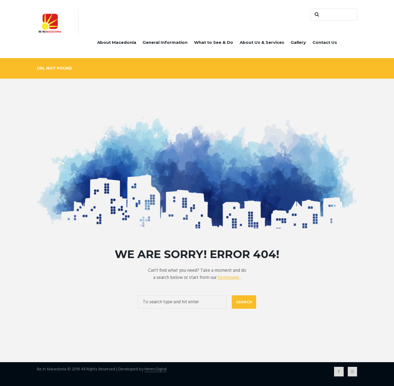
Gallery (298, 42)
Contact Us (324, 42)
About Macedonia (116, 42)
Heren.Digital (155, 369)
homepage (229, 277)
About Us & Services (262, 42)
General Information (165, 42)
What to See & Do (213, 42)
